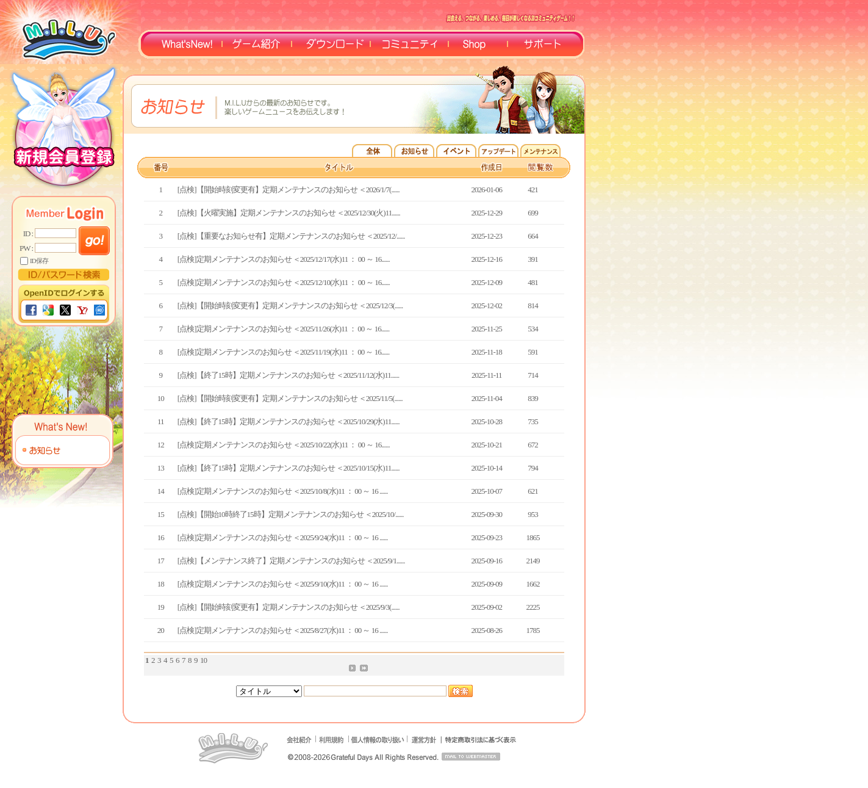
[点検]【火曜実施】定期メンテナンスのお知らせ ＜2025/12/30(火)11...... (289, 212)
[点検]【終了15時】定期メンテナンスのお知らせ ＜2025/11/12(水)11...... (288, 375)
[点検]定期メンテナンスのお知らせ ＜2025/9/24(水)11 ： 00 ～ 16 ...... (283, 537)
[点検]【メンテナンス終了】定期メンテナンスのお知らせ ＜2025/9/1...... (291, 560)
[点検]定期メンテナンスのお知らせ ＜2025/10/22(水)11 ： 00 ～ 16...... (284, 444)
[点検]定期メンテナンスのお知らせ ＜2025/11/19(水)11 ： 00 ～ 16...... (283, 351)
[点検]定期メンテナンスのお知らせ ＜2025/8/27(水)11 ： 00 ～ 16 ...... (283, 630)
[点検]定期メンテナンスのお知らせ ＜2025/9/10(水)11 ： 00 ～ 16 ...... (283, 583)
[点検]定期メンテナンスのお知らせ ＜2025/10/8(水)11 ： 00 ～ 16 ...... (283, 491)
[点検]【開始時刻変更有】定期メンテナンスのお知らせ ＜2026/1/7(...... (289, 189)
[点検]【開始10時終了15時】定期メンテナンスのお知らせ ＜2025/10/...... (291, 514)
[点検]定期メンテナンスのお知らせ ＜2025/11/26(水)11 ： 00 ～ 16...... (283, 328)
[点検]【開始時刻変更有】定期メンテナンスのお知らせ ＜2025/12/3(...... (290, 305)
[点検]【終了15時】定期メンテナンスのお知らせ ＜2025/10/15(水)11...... (289, 467)
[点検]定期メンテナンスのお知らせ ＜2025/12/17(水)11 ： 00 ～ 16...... (284, 259)
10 (203, 660)
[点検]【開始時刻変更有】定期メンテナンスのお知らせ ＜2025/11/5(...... (290, 398)
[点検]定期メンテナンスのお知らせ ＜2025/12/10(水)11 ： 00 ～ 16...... (284, 282)
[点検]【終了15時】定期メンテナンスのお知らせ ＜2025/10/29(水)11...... (289, 421)
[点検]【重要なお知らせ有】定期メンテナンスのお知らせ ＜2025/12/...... (291, 235)
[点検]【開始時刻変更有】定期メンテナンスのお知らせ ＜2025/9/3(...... (289, 607)
